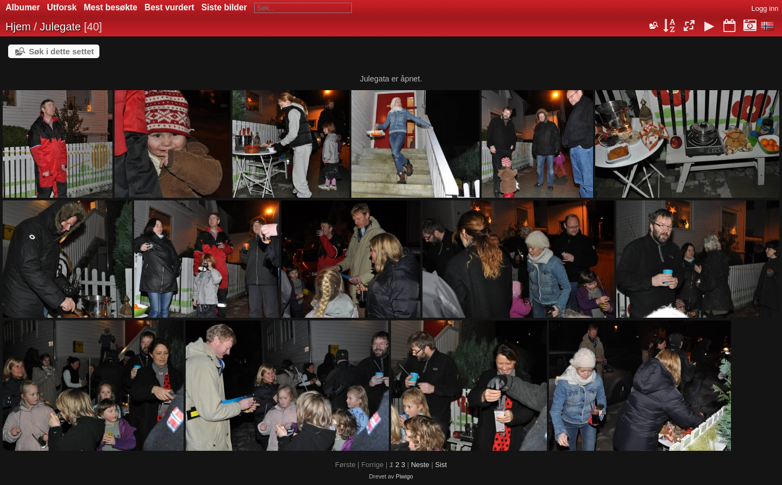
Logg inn (765, 8)
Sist (441, 465)
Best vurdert (169, 7)
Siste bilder (224, 7)
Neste (420, 465)
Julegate (60, 27)
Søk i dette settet (61, 51)
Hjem (18, 27)
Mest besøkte (110, 7)
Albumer (22, 7)
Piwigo (404, 476)
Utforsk (62, 7)
